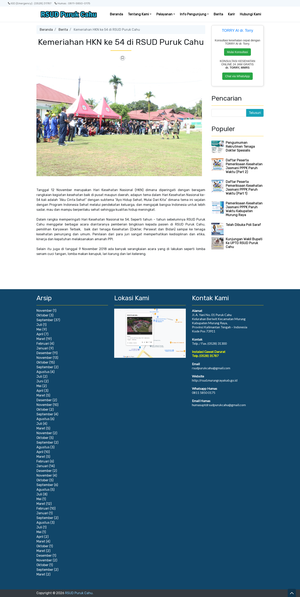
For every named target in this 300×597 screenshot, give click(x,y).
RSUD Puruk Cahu (78, 593)
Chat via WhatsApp (237, 76)
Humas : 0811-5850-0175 (72, 3)
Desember (44, 353)
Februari (42, 344)
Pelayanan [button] (164, 14)
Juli (39, 325)
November (44, 311)
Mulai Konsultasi (237, 52)
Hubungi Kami (250, 14)
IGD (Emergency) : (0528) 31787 (29, 3)
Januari (42, 348)
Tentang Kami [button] (138, 14)
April (39, 334)
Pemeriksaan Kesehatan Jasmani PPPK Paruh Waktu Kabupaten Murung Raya (244, 209)
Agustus (43, 372)
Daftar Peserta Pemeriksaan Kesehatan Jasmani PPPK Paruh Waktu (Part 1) (244, 187)
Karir (231, 14)
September (44, 320)
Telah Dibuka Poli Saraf (243, 225)
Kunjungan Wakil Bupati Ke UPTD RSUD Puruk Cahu (244, 243)
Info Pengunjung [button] (193, 14)
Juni (39, 381)
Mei (39, 329)
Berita (218, 14)
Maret (40, 339)
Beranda (116, 14)
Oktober (42, 315)
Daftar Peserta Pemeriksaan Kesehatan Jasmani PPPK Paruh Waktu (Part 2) (244, 166)
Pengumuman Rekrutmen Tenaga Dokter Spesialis (240, 146)
